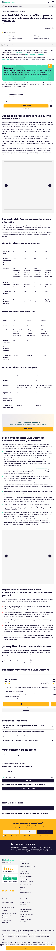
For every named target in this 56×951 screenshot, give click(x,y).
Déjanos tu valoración (28, 788)
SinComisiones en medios (27, 866)
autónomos (5, 59)
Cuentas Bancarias (7, 902)
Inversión (4, 910)
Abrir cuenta (30, 948)
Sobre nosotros (24, 863)
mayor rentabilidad (17, 52)
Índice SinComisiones (26, 876)
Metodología (24, 879)
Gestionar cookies (25, 892)
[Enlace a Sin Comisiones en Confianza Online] (9, 886)
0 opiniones (12, 32)
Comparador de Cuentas (9, 913)
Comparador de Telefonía (6, 921)
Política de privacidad (26, 882)
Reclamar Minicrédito (26, 907)
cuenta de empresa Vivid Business (34, 54)
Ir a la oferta (26, 704)
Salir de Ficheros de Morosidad (26, 920)
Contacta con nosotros (27, 869)
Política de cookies (25, 884)
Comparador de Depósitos (6, 917)
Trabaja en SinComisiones (24, 872)
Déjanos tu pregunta (28, 808)
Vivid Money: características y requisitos (13, 11)
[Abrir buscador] (49, 2)
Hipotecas (5, 905)
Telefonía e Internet (8, 908)
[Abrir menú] (53, 2)
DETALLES (28, 781)
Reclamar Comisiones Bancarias (26, 915)
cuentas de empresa (41, 468)
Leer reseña (26, 710)
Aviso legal (23, 887)
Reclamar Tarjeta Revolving (25, 903)
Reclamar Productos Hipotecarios (26, 911)
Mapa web (23, 890)
